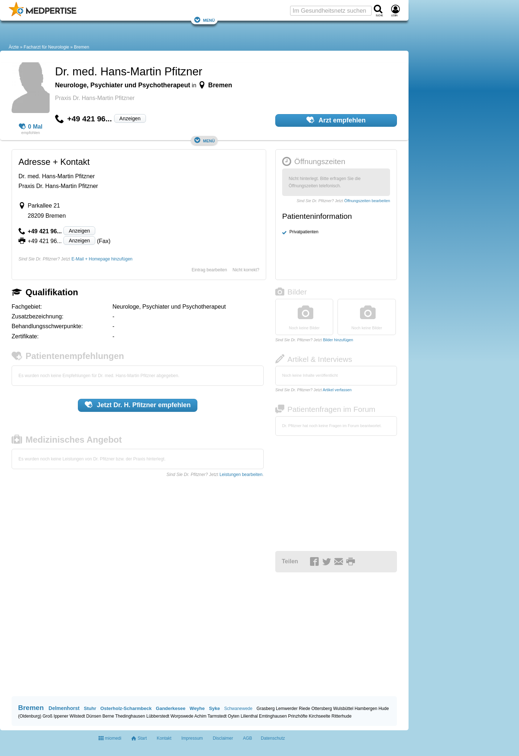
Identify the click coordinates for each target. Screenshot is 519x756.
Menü (204, 19)
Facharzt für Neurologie (46, 47)
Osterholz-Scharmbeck (126, 708)
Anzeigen (130, 118)
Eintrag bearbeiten (209, 269)
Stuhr (90, 708)
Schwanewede (238, 708)
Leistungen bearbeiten (241, 474)
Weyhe (197, 708)
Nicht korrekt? (246, 269)
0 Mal (31, 127)
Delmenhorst (64, 708)
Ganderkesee (170, 708)
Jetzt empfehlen (138, 405)
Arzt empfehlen (335, 120)
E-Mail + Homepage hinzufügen (101, 259)
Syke (214, 708)
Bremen (81, 47)
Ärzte (14, 47)
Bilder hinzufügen (338, 340)
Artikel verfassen (337, 390)
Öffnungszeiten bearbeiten (367, 201)
